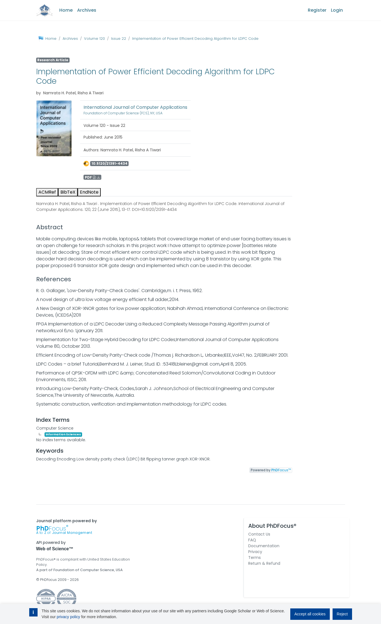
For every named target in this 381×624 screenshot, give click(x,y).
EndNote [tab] (89, 192)
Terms (254, 557)
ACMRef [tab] (47, 192)
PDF (92, 177)
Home (66, 10)
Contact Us (259, 534)
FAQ (252, 540)
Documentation (263, 546)
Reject (342, 614)
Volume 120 (94, 38)
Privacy (255, 551)
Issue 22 (118, 38)
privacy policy (68, 617)
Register (317, 10)
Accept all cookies (310, 614)
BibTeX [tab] (67, 192)
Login (337, 10)
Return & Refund (264, 563)
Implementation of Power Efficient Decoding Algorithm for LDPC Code (195, 38)
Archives (86, 10)
